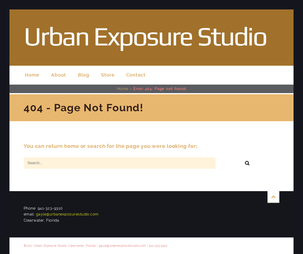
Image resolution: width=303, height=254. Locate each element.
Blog (83, 75)
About (58, 75)
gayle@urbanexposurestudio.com (67, 214)
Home (32, 75)
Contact (136, 75)
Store (107, 75)
